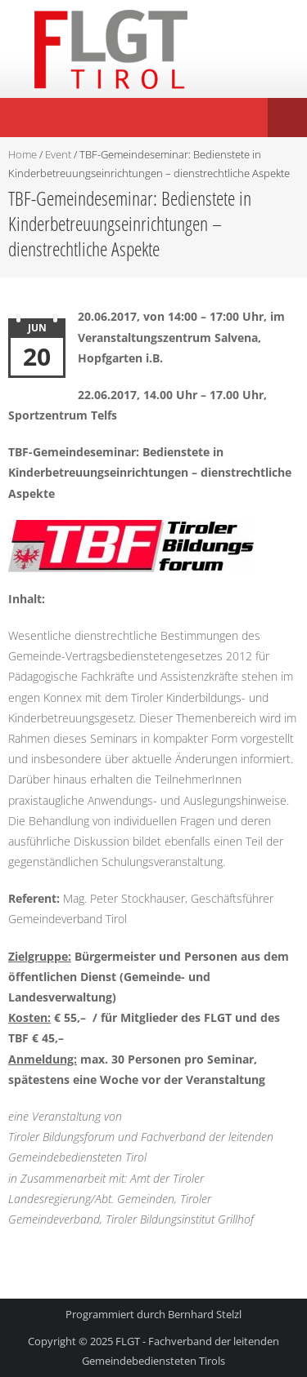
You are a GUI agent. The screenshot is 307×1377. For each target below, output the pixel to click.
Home (22, 154)
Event (58, 154)
